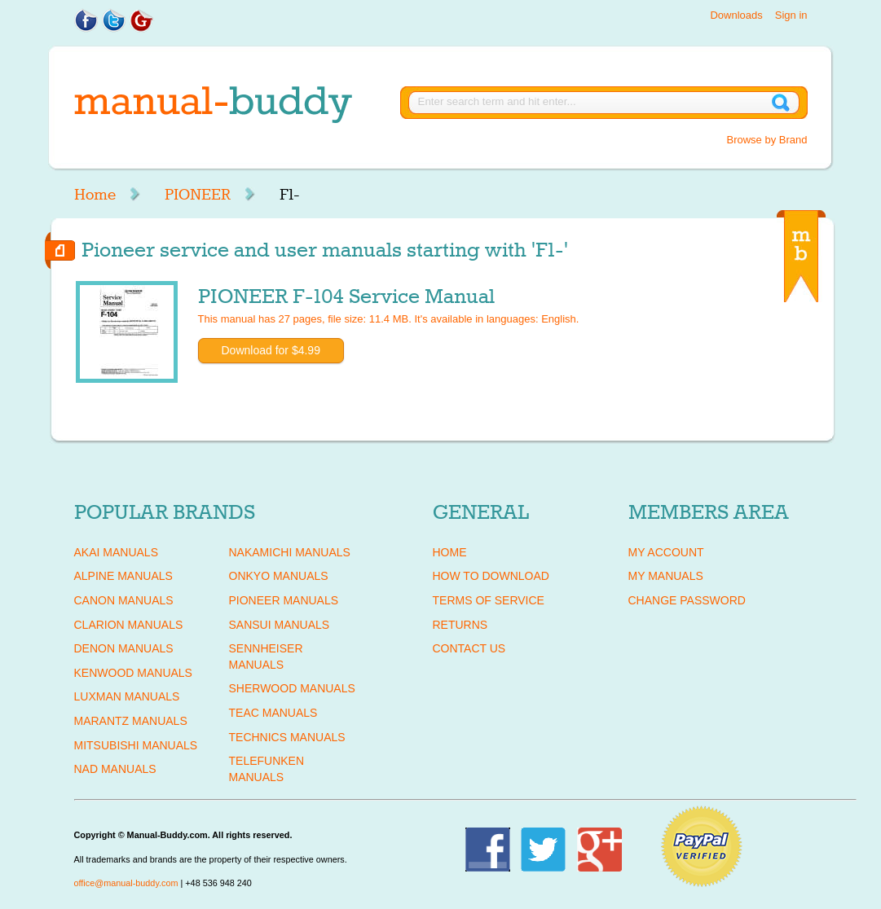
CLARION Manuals (128, 624)
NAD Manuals (115, 768)
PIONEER (198, 195)
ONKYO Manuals (278, 575)
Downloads (736, 15)
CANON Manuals (124, 600)
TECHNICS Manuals (287, 737)
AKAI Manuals (116, 552)
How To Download (491, 575)
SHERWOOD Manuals (292, 688)
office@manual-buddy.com (126, 883)
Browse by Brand (767, 140)
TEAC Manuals (273, 712)
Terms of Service (488, 600)
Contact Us (469, 648)
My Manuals (665, 575)
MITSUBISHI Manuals (136, 745)
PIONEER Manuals (284, 600)
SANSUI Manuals (279, 624)
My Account (666, 552)
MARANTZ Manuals (130, 720)
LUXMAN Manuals (127, 696)
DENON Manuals (124, 648)
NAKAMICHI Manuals (289, 552)
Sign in (791, 15)
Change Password (687, 600)
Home (95, 195)
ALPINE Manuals (123, 575)
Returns (460, 624)
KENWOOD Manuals (133, 672)
